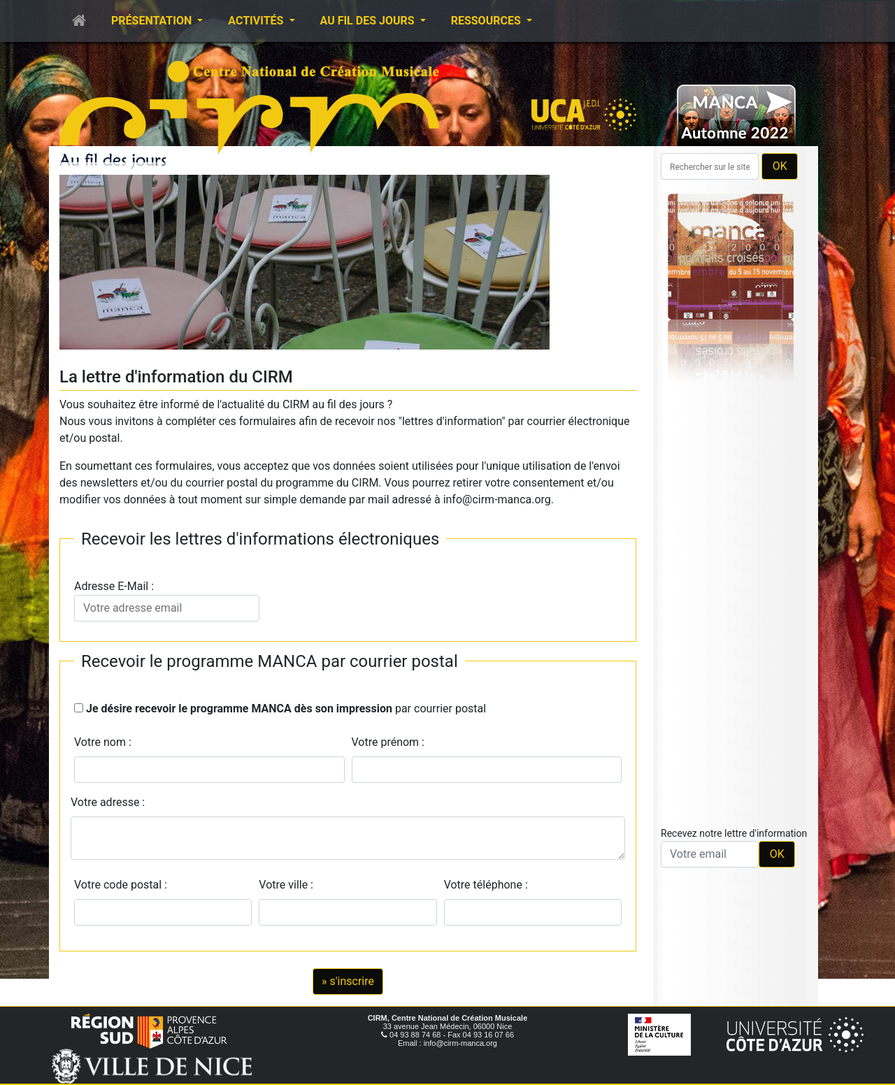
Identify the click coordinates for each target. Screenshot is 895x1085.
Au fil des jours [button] (368, 20)
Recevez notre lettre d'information (734, 833)
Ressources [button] (487, 20)
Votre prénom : (388, 742)
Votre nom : (102, 742)
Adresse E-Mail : (166, 600)
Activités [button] (257, 20)
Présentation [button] (152, 20)
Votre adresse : (108, 802)
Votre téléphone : (489, 884)
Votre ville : (289, 884)
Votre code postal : (123, 884)
